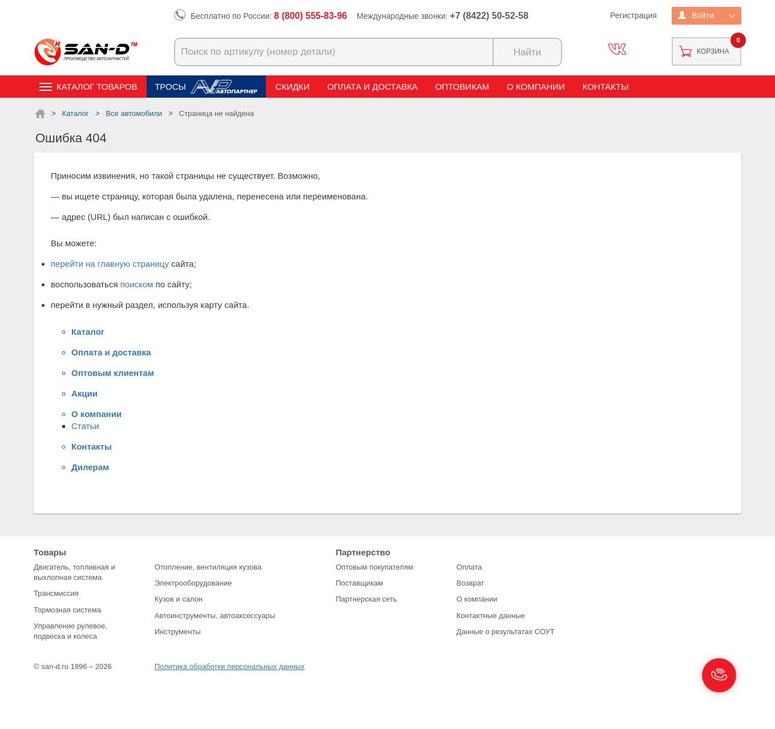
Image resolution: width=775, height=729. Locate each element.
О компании (536, 86)
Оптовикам (462, 86)
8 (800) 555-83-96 (310, 16)
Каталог (87, 332)
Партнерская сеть (366, 599)
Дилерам (90, 467)
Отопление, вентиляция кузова (208, 567)
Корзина (713, 51)
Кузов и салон (179, 599)
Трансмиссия (56, 593)
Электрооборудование (193, 583)
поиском (137, 284)
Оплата (469, 567)
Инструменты (178, 631)
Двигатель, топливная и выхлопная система (74, 572)
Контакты (606, 86)
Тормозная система (67, 610)
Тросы (170, 86)
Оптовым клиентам (112, 373)
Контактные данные (491, 615)
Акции (84, 393)
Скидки (293, 86)
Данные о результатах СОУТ (506, 631)
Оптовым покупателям (374, 567)
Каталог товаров (96, 86)
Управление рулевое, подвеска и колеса (70, 631)
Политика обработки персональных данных (230, 666)
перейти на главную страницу (110, 264)
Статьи (85, 426)
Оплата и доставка (372, 86)
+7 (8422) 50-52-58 (489, 16)
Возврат (471, 583)
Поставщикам (359, 583)
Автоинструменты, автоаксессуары (215, 615)
